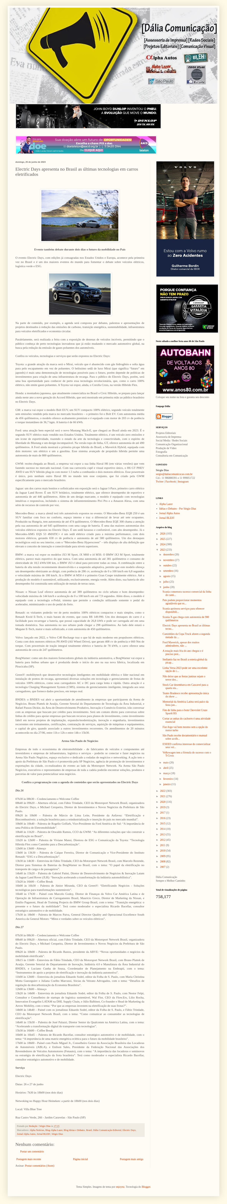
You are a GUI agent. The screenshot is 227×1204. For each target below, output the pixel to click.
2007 (163, 866)
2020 (163, 801)
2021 (163, 796)
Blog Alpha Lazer (54, 1130)
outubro (167, 565)
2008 (163, 861)
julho (166, 581)
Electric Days (129, 1130)
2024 (163, 544)
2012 (163, 839)
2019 (163, 807)
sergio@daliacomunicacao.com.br (174, 474)
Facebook (170, 481)
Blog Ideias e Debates (74, 1130)
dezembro (168, 554)
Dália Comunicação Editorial (107, 1130)
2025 (163, 539)
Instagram (183, 481)
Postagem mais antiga (131, 1159)
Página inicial (80, 1159)
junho (166, 587)
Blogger (146, 1186)
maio (166, 762)
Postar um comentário (32, 1151)
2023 (163, 549)
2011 (163, 845)
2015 (163, 823)
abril (166, 767)
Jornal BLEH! (43, 1134)
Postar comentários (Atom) (39, 1165)
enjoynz (120, 1186)
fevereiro (168, 778)
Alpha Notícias (36, 1130)
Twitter (160, 481)
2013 (163, 834)
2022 (163, 790)
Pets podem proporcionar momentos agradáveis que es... (182, 602)
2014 (163, 828)
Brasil (89, 1130)
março (166, 773)
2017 (163, 812)
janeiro (167, 784)
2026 (163, 533)
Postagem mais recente (28, 1159)
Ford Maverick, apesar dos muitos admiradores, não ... (181, 644)
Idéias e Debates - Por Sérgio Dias (177, 508)
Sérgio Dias (57, 1134)
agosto (167, 576)
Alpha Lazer (166, 504)
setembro (168, 570)
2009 (163, 856)
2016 (163, 818)
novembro (169, 560)
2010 (163, 850)
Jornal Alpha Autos (26, 1134)
